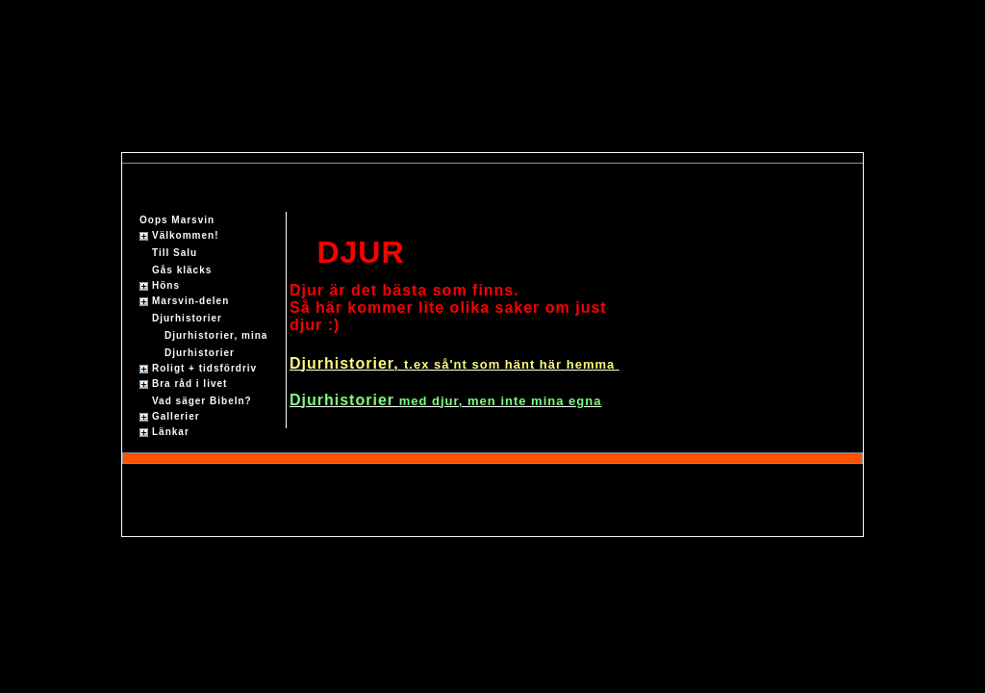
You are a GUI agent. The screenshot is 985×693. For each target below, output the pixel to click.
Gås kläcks (182, 270)
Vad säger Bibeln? (202, 401)
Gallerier (176, 416)
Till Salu (174, 252)
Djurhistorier (187, 318)
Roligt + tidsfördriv (204, 368)
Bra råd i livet (189, 383)
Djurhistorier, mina (215, 335)
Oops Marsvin (177, 220)
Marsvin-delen (190, 300)
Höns (166, 285)
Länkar (170, 431)
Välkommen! (185, 235)
